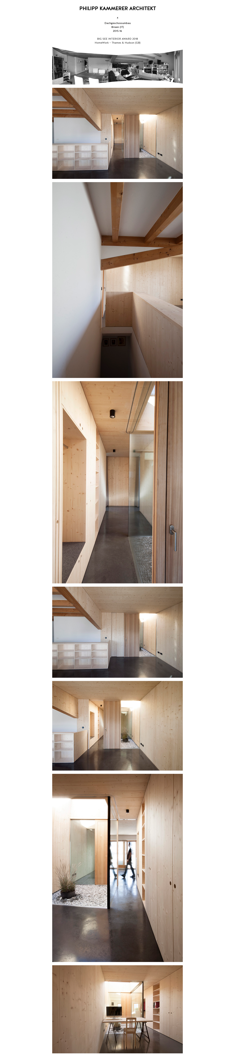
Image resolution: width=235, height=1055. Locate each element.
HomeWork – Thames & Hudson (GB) (117, 42)
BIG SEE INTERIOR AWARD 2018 (117, 38)
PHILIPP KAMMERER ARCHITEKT (117, 8)
